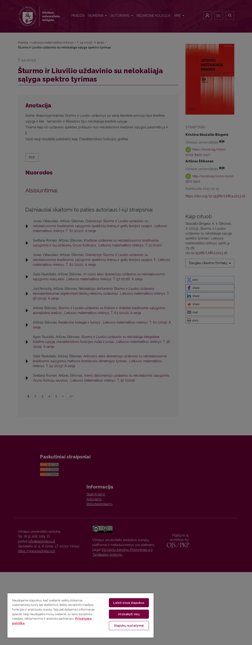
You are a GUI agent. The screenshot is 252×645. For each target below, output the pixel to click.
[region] (80, 615)
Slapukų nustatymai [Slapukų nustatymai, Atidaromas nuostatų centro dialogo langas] (129, 625)
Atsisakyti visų (129, 614)
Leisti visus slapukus (128, 602)
